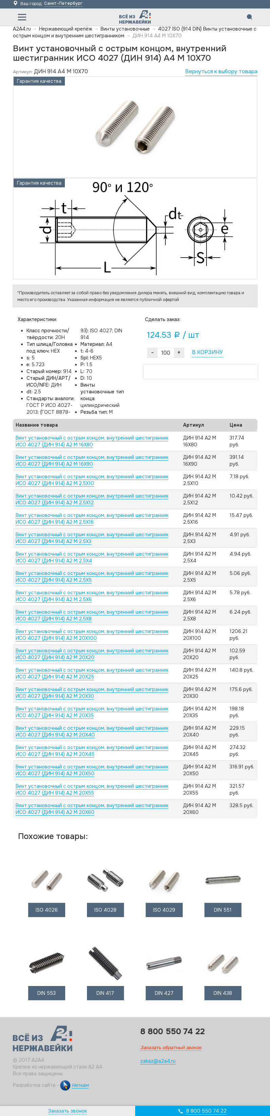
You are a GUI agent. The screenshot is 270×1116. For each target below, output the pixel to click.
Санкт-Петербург (63, 3)
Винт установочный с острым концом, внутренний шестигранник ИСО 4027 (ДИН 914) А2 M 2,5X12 (92, 499)
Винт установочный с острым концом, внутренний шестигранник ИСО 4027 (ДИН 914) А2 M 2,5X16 (92, 518)
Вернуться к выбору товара (221, 71)
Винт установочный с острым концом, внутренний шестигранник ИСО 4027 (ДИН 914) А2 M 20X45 (92, 750)
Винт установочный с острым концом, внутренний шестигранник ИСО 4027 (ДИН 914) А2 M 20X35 (92, 712)
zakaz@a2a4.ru (158, 1061)
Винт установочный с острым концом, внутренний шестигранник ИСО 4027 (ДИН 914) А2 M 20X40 (92, 731)
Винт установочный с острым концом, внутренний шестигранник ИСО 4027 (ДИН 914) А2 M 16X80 (92, 441)
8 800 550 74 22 (206, 1111)
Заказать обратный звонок (170, 1047)
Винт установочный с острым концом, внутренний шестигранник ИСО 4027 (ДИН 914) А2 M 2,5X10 (92, 479)
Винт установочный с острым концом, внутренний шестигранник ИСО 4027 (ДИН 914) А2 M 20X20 (92, 654)
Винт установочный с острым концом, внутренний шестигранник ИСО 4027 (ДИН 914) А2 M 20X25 (92, 673)
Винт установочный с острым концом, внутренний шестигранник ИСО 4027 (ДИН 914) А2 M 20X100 (92, 634)
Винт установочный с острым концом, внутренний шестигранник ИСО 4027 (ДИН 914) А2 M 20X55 (92, 789)
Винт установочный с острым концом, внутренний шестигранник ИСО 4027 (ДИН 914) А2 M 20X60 (92, 808)
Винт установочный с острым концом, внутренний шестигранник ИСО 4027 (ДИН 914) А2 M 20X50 (92, 770)
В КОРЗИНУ (207, 352)
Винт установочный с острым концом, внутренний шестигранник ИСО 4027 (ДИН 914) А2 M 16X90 (92, 460)
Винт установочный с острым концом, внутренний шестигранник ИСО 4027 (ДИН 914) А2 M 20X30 (92, 692)
